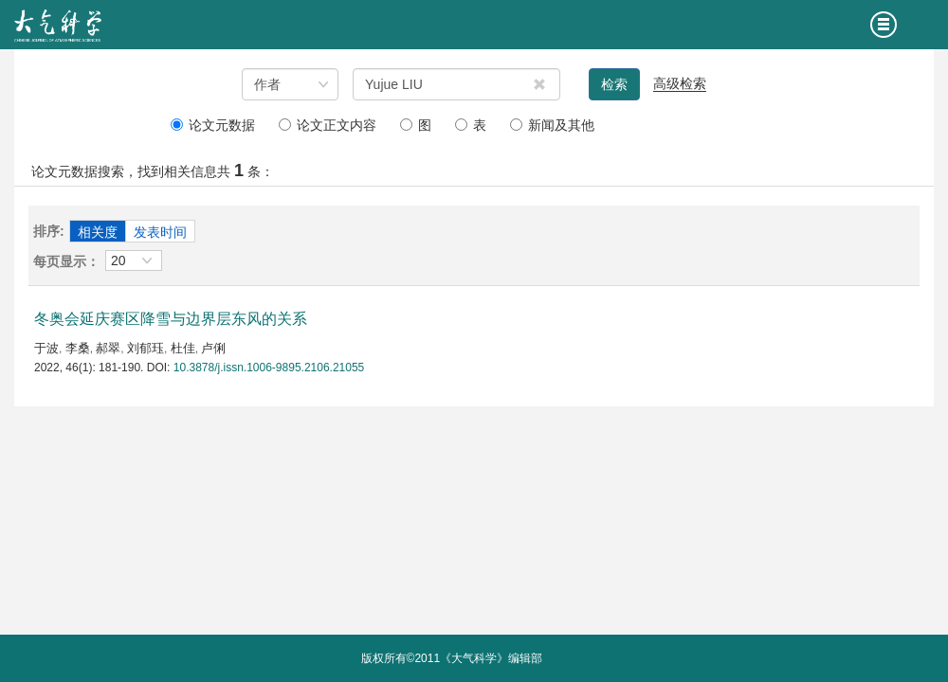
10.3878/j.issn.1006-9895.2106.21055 (269, 367)
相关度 (98, 232)
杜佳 (183, 348)
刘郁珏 (145, 348)
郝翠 (108, 348)
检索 (614, 84)
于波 (46, 348)
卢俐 (213, 348)
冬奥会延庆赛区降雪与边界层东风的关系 (170, 319)
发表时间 (160, 232)
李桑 (77, 348)
